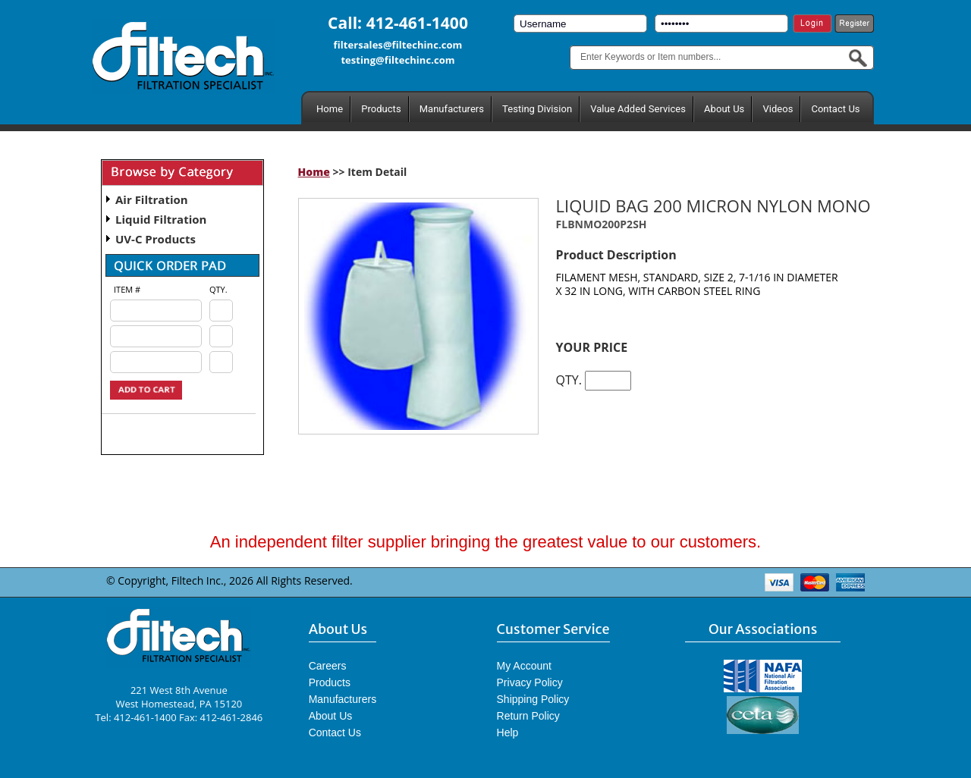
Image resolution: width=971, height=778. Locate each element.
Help (508, 732)
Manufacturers (452, 109)
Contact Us (835, 109)
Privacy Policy (530, 682)
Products (381, 109)
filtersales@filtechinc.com (398, 45)
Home (329, 109)
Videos (777, 109)
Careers (328, 666)
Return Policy (528, 716)
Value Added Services (638, 109)
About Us (724, 109)
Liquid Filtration (160, 219)
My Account (524, 666)
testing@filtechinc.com (397, 60)
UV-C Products (155, 238)
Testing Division (537, 109)
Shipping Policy (533, 699)
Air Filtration (151, 199)
